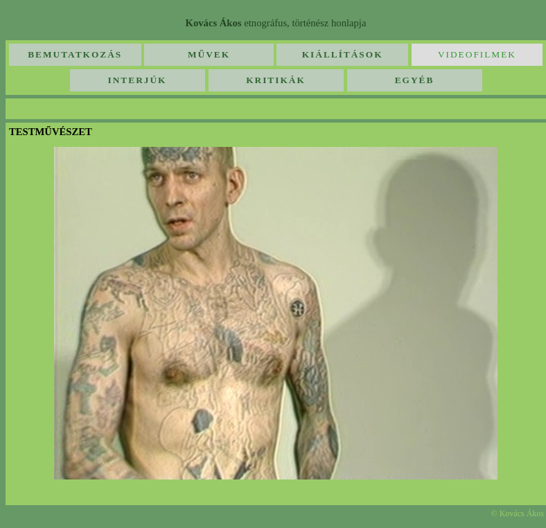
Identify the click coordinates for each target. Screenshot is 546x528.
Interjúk (137, 80)
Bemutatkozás (75, 54)
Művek (209, 54)
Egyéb (414, 80)
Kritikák (276, 80)
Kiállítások (342, 54)
